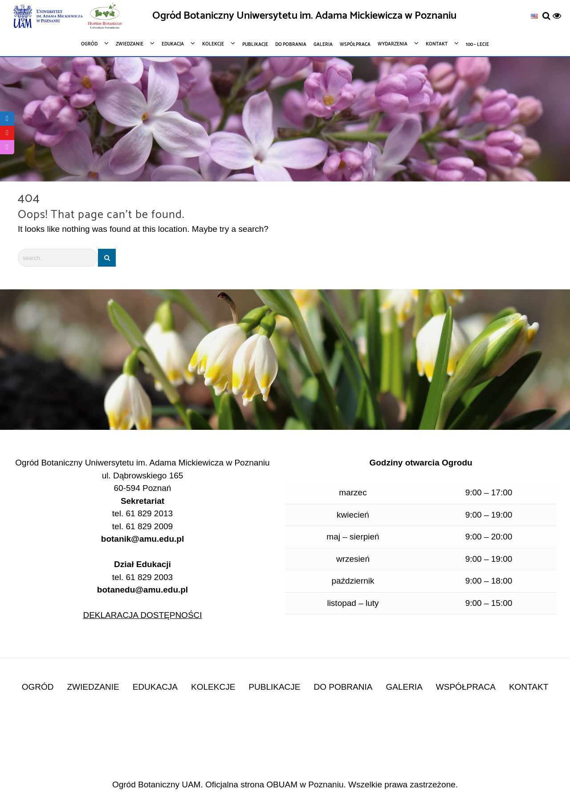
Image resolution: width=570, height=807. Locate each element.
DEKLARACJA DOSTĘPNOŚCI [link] (142, 615)
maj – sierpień (352, 536)
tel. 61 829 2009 (142, 526)
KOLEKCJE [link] (213, 687)
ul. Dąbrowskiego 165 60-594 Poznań (142, 482)
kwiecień (353, 514)
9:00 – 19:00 (489, 514)
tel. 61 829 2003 (142, 583)
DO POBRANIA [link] (343, 687)
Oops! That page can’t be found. (101, 215)
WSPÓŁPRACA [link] (466, 687)
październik (352, 580)
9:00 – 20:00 (489, 536)
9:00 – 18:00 (489, 580)
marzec (352, 492)
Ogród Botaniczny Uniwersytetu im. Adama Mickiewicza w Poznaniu (304, 16)
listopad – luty (353, 603)
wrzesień (353, 559)
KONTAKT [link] (528, 687)
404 (29, 198)
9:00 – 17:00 (489, 492)
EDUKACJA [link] (155, 687)
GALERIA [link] (404, 687)
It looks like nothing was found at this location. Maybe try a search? (143, 229)
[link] (534, 16)
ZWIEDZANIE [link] (93, 687)
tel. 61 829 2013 (142, 513)
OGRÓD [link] (38, 687)
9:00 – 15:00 (489, 603)
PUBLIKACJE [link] (274, 687)
